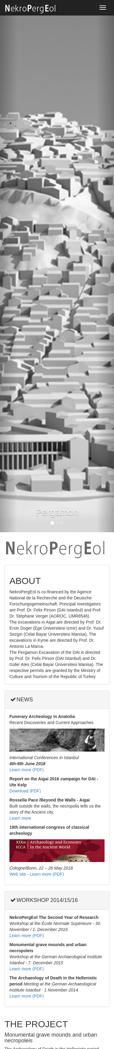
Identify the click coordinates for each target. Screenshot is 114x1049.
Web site (17, 874)
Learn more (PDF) (26, 769)
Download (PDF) (25, 790)
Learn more (20, 818)
